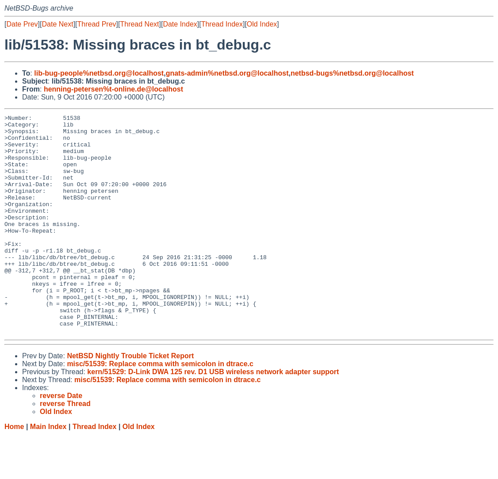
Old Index (262, 24)
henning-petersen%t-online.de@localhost (113, 89)
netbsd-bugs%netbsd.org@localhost (352, 73)
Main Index (48, 470)
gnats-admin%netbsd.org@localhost (227, 73)
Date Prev (22, 24)
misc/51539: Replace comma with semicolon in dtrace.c (160, 407)
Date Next (57, 24)
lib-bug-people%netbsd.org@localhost (99, 73)
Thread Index (222, 24)
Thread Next (139, 24)
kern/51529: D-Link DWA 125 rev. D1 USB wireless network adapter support (213, 415)
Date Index (180, 24)
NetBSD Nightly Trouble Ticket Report (130, 399)
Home (14, 470)
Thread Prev (96, 24)
